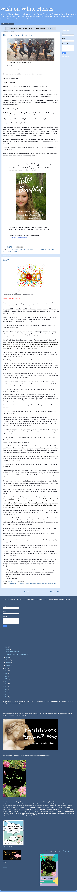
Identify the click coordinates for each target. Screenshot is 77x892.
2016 (6, 691)
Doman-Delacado (11, 583)
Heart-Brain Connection (17, 249)
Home (4, 23)
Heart (8, 249)
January (8, 665)
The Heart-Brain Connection (18, 34)
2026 (6, 647)
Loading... (5, 867)
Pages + (10, 23)
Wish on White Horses (27, 8)
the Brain (47, 249)
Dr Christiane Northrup (23, 583)
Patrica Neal (43, 583)
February (8, 662)
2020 (6, 681)
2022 (6, 676)
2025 (6, 668)
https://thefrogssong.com (64, 851)
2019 (6, 684)
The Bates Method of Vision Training (34, 249)
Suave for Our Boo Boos (12, 651)
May (7, 649)
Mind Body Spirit (35, 583)
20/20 (6, 259)
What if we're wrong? (13, 251)
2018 (6, 686)
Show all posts (50, 28)
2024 (6, 671)
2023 (6, 673)
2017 (6, 689)
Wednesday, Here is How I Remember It (16, 654)
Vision (22, 586)
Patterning (50, 583)
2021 (6, 678)
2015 (6, 694)
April (7, 657)
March (8, 660)
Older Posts (54, 591)
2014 (6, 697)
